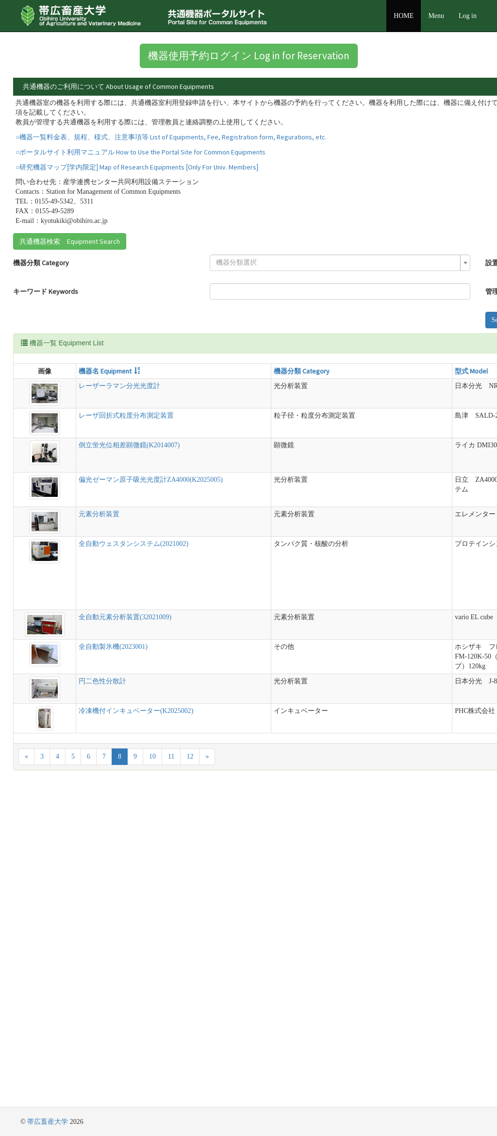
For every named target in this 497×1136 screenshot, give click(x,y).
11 (171, 1073)
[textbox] (146, 313)
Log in (468, 15)
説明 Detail (269, 421)
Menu (436, 15)
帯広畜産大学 (47, 1121)
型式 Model (217, 421)
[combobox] (149, 313)
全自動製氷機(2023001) (77, 925)
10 (152, 1073)
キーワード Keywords (45, 341)
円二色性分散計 (66, 998)
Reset (261, 369)
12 (189, 1073)
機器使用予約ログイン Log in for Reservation (248, 55)
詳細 (382, 106)
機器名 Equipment (69, 421)
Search (231, 369)
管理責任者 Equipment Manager (262, 341)
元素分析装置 (63, 661)
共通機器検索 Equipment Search (69, 291)
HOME (404, 15)
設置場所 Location (242, 312)
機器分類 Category (41, 312)
